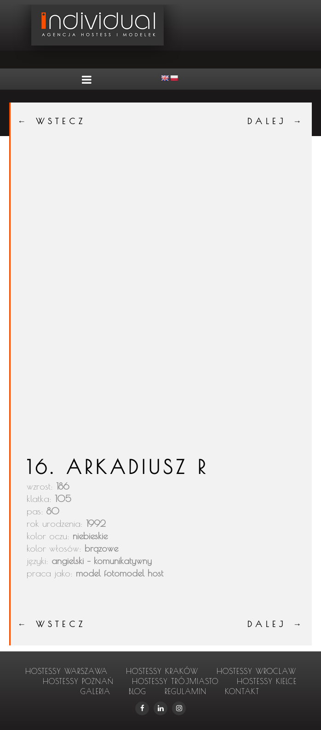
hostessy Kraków (162, 671)
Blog (137, 691)
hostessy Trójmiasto (175, 681)
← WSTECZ (51, 121)
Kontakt (242, 691)
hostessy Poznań (78, 681)
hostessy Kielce (267, 681)
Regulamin (185, 691)
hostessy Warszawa (66, 671)
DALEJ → (276, 121)
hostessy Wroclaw (256, 671)
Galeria (95, 691)
